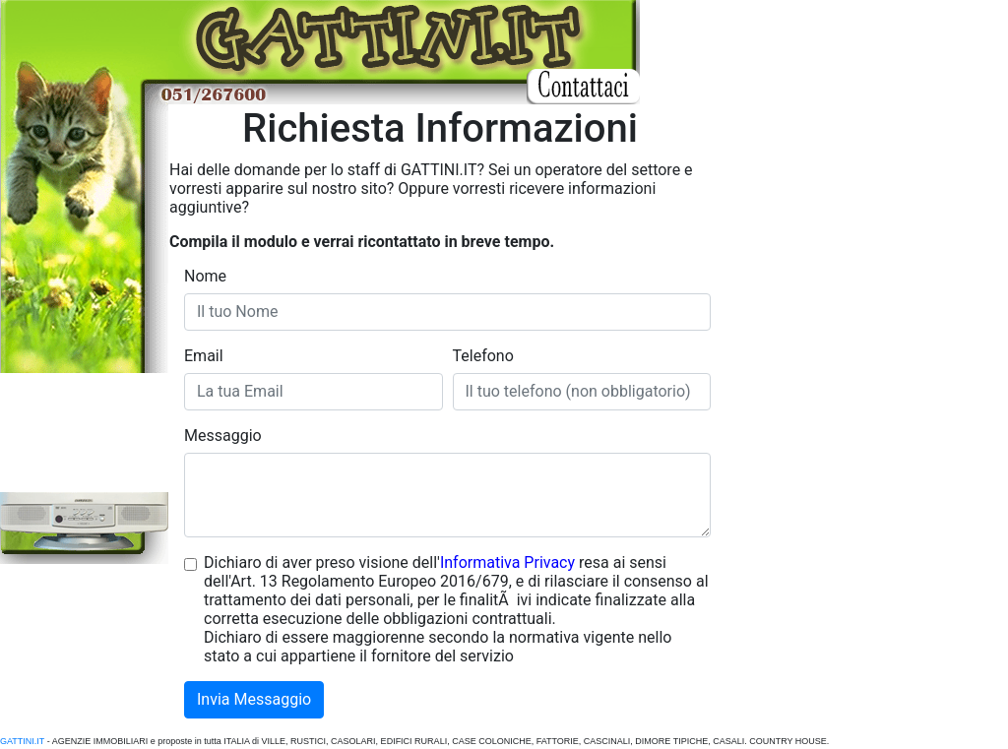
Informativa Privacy (507, 562)
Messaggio (223, 435)
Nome (205, 276)
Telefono (483, 355)
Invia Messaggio (254, 699)
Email (203, 355)
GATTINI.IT (22, 741)
